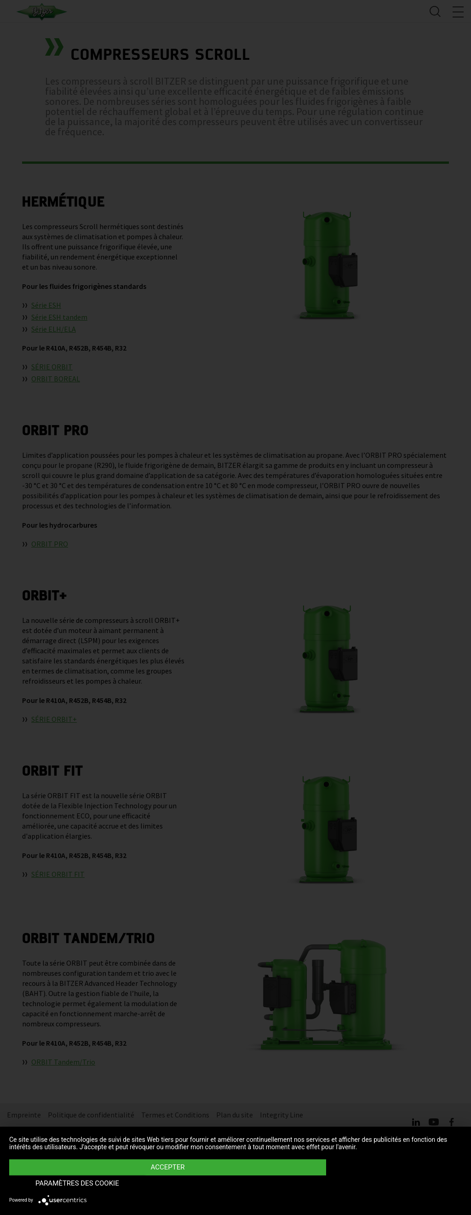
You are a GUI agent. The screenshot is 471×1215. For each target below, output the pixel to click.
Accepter (167, 1183)
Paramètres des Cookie (394, 1183)
